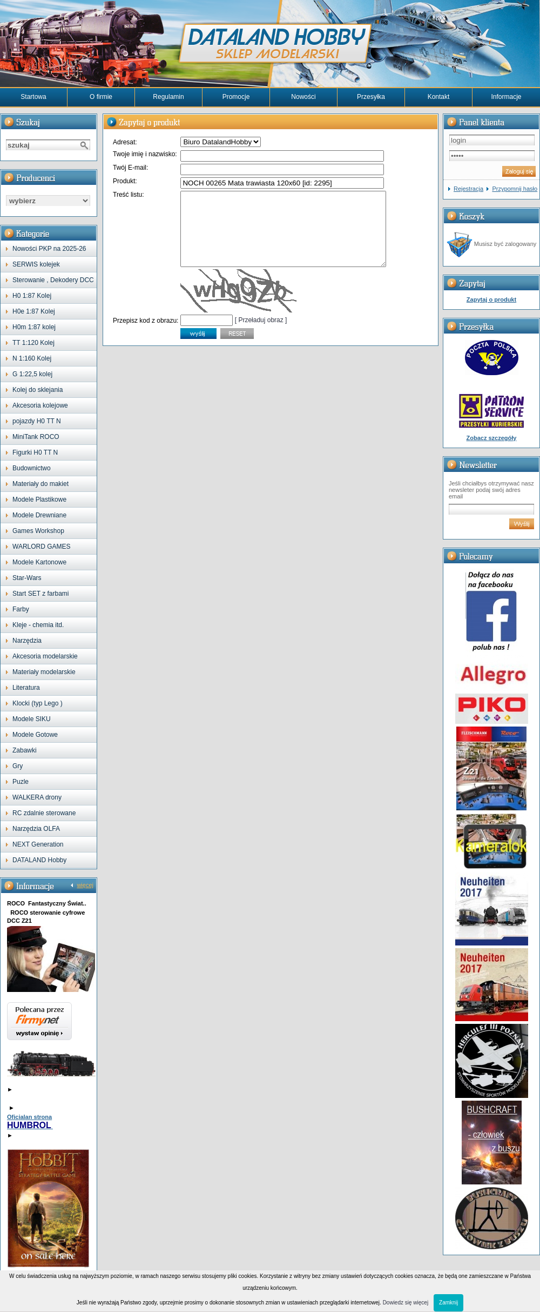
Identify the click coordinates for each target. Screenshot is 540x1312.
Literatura (26, 687)
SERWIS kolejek (36, 264)
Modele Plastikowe (39, 499)
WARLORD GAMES (41, 546)
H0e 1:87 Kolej (33, 311)
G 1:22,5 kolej (32, 374)
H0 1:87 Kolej (31, 295)
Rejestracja (468, 188)
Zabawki (24, 750)
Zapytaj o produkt (491, 299)
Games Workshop (38, 531)
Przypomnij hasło (514, 188)
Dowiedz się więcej (405, 1303)
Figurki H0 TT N (35, 452)
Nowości (303, 97)
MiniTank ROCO (35, 437)
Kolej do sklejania (37, 390)
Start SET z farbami (40, 593)
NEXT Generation (38, 844)
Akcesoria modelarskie (45, 656)
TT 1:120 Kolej (33, 343)
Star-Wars (27, 578)
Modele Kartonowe (39, 562)
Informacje (506, 97)
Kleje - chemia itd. (38, 625)
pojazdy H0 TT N (36, 421)
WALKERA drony (37, 797)
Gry (17, 766)
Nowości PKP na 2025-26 (49, 248)
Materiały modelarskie (44, 672)
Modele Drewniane (39, 515)
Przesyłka (371, 97)
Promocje (236, 97)
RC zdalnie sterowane (44, 813)
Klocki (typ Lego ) (37, 703)
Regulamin (168, 97)
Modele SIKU (31, 719)
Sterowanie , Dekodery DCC (53, 280)
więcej (85, 885)
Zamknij (448, 1303)
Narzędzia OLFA (36, 829)
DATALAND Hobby (39, 860)
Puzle (20, 781)
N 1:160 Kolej (31, 358)
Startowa (33, 97)
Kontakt (439, 97)
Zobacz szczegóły (492, 438)
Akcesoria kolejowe (40, 405)
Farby (20, 609)
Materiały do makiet (40, 484)
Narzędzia (27, 640)
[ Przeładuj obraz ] (261, 334)
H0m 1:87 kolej (34, 327)
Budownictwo (31, 468)
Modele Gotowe (35, 734)
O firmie (101, 97)
